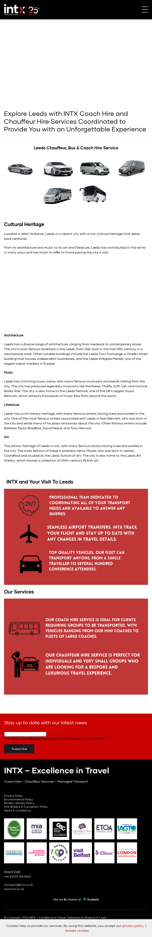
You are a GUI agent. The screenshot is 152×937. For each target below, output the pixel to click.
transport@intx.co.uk (18, 884)
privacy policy (133, 926)
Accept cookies (77, 930)
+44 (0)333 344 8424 (17, 876)
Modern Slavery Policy (19, 803)
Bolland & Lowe (95, 917)
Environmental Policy (18, 799)
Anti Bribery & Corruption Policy (26, 806)
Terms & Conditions (17, 810)
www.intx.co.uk (14, 889)
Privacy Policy (13, 795)
